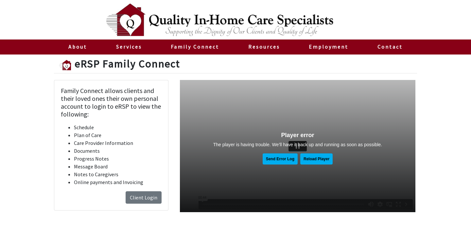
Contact (390, 46)
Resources (264, 46)
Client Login (143, 197)
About (77, 46)
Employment (328, 46)
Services (129, 46)
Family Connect (202, 46)
